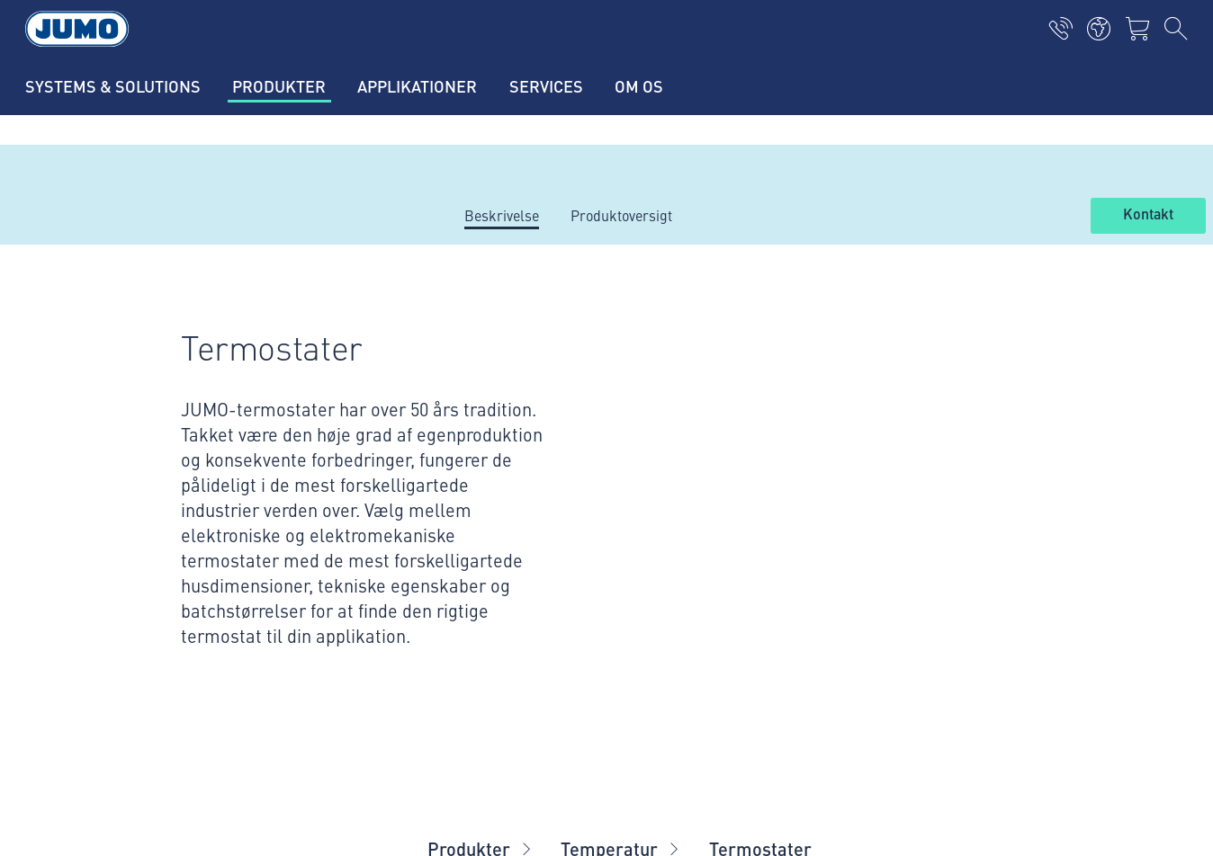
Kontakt (1148, 215)
